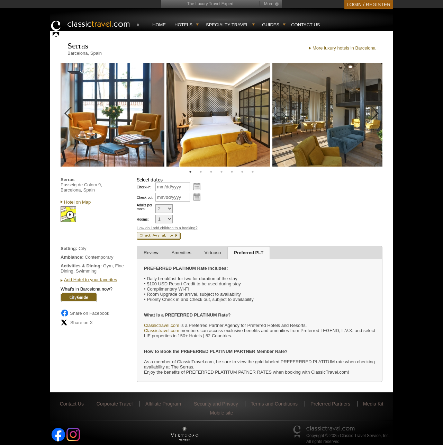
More (268, 3)
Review (151, 252)
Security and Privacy (216, 404)
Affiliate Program (163, 404)
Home (159, 24)
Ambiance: (72, 257)
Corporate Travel (115, 404)
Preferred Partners (330, 404)
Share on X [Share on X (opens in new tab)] (77, 322)
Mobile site (221, 413)
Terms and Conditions (274, 404)
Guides (270, 24)
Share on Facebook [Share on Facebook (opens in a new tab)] (85, 313)
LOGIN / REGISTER (369, 4)
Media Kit (373, 404)
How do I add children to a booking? (167, 228)
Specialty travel (227, 24)
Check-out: (145, 197)
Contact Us (305, 24)
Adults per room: (144, 207)
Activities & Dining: (81, 265)
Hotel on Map (77, 202)
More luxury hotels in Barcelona (344, 48)
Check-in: (144, 187)
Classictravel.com (161, 325)
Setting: (69, 248)
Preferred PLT (248, 252)
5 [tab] (231, 171)
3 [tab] (211, 171)
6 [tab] (242, 171)
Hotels (183, 24)
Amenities (181, 252)
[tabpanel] (112, 115)
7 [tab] (252, 171)
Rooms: (142, 219)
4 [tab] (221, 171)
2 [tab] (200, 171)
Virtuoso (213, 252)
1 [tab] (190, 171)
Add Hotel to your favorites (90, 279)
